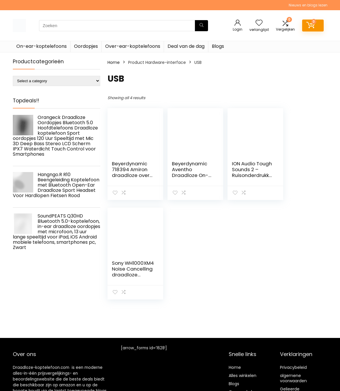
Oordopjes (86, 46)
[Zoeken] (201, 25)
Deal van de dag (186, 46)
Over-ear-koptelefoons (132, 46)
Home (114, 62)
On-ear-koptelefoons (41, 46)
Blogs (218, 46)
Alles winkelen (242, 375)
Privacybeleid (293, 367)
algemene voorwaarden (293, 378)
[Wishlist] (259, 23)
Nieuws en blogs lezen (308, 5)
